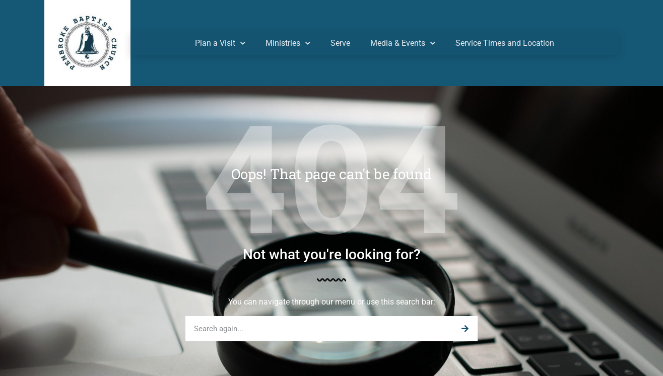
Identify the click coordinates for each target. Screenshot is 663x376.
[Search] (465, 328)
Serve (340, 43)
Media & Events (402, 43)
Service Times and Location (504, 43)
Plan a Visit (220, 43)
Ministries (288, 43)
